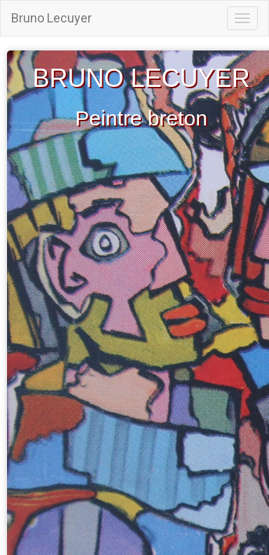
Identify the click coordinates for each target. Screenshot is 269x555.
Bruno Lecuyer (51, 18)
